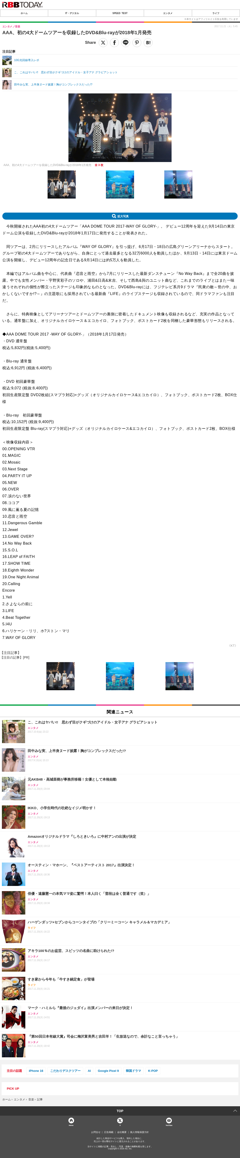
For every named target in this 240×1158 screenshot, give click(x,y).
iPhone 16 (36, 1071)
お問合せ (96, 1132)
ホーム (24, 13)
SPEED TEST (120, 13)
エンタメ (167, 13)
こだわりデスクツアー (65, 1071)
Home (71, 1125)
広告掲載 (108, 1132)
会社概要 (122, 1132)
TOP (120, 1111)
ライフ (215, 13)
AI (89, 1071)
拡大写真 (123, 216)
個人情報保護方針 (139, 1132)
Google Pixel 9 (108, 1071)
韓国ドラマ (133, 1071)
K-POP (153, 1071)
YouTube (168, 1125)
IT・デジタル (72, 13)
